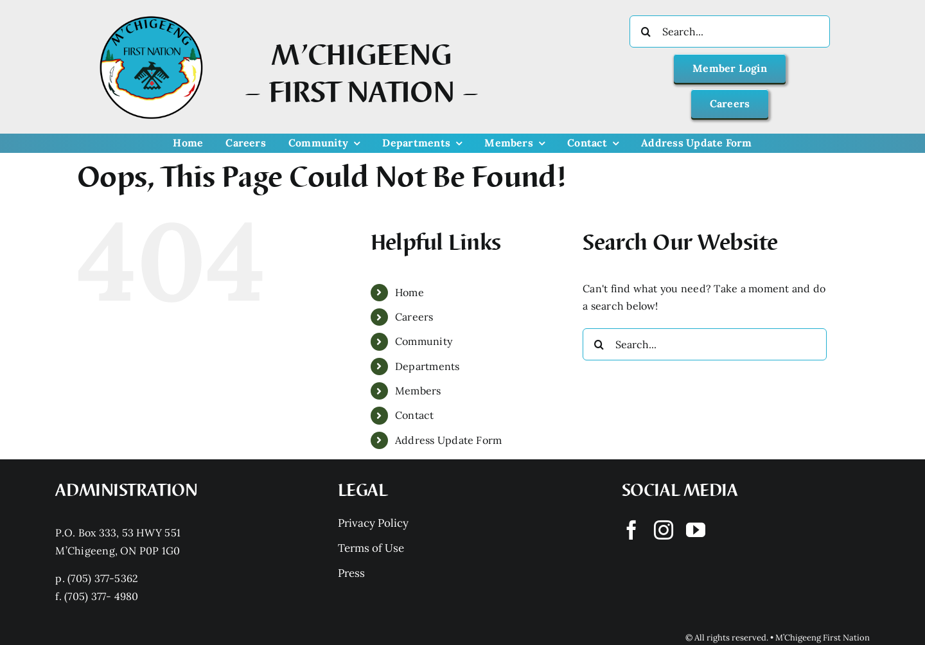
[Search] (646, 31)
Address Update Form (448, 440)
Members (418, 390)
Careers (414, 316)
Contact (414, 415)
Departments (427, 366)
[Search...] (730, 31)
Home (409, 292)
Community (423, 341)
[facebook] (631, 530)
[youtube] (695, 530)
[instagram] (663, 530)
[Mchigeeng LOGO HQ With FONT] (151, 16)
